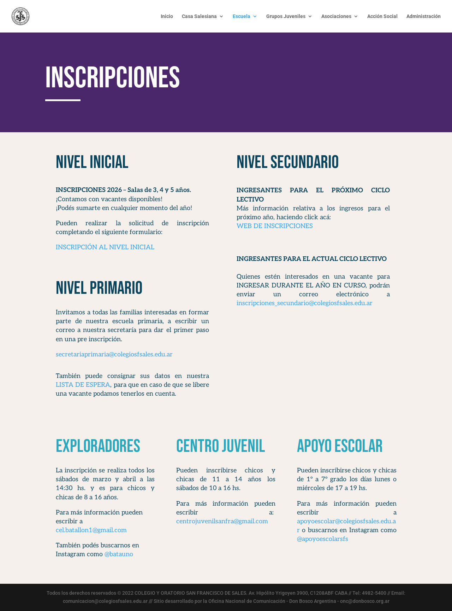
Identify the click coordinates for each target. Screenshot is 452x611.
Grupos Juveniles (285, 16)
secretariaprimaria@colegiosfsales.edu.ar (114, 354)
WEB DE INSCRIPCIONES (275, 226)
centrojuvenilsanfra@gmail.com (222, 521)
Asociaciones (336, 16)
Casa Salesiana (199, 16)
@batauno (119, 554)
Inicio (167, 16)
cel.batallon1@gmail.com (91, 530)
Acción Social (382, 16)
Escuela (241, 16)
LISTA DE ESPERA (83, 385)
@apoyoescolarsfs (322, 539)
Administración (423, 16)
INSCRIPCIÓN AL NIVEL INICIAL (106, 247)
